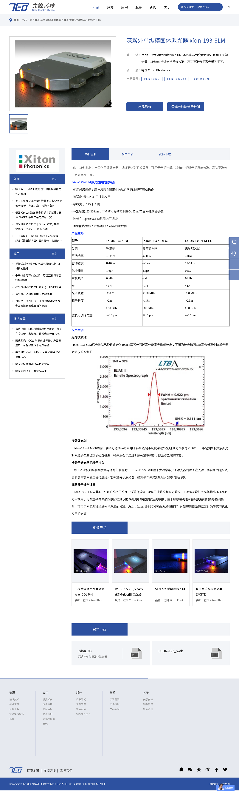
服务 (138, 7)
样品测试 (81, 700)
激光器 (34, 20)
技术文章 (14, 705)
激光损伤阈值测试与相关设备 (32, 364)
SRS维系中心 (83, 714)
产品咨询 (145, 106)
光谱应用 (47, 714)
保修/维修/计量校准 (186, 106)
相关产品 (128, 154)
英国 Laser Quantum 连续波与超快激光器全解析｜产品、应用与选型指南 (38, 203)
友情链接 (50, 771)
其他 (45, 724)
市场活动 (115, 705)
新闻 (153, 7)
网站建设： (215, 784)
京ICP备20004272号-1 (93, 784)
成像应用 (47, 705)
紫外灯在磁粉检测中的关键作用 (33, 294)
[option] (63, 74)
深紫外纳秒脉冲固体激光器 (85, 20)
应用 (124, 7)
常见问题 (81, 705)
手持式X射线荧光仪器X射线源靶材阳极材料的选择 (37, 266)
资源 (110, 7)
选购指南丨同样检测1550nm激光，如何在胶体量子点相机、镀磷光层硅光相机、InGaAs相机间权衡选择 (38, 332)
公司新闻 (115, 700)
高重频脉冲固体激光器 (53, 20)
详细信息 (90, 154)
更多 (54, 179)
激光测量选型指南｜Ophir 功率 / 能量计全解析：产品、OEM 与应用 (38, 226)
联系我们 (148, 705)
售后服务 (81, 710)
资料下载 (165, 154)
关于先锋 (148, 700)
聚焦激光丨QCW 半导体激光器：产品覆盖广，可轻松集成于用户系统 (38, 343)
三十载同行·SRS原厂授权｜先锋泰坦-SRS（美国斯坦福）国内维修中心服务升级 (38, 239)
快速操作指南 (16, 714)
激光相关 (47, 700)
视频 (11, 719)
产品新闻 (115, 710)
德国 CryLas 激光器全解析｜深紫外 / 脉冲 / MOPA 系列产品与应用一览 (38, 215)
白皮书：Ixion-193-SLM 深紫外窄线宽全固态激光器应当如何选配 (37, 303)
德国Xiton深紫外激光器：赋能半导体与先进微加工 (38, 191)
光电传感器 (49, 719)
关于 (167, 7)
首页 (16, 20)
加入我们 (148, 710)
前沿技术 (14, 700)
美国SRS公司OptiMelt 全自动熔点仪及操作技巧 (37, 354)
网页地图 (33, 771)
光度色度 (47, 710)
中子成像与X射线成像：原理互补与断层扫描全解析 (38, 277)
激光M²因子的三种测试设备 (31, 371)
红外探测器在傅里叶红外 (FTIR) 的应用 (38, 287)
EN (228, 6)
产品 (96, 7)
